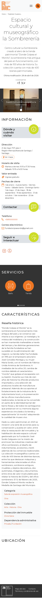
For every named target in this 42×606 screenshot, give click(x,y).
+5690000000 (11, 220)
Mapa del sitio (20, 589)
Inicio (4, 14)
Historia (13, 507)
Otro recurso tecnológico (10, 251)
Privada (7, 524)
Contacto (32, 589)
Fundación (17, 524)
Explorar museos (14, 14)
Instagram (4, 251)
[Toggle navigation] (31, 6)
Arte (6, 507)
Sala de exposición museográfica (18, 494)
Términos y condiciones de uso (26, 591)
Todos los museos (29, 14)
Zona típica (9, 516)
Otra (6, 499)
